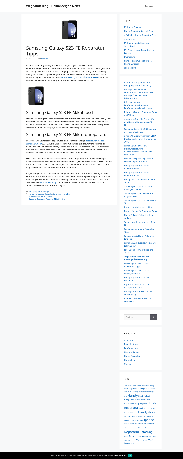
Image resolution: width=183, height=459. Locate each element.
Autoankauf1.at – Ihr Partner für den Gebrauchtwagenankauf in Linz (139, 122)
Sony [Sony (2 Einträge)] (125, 440)
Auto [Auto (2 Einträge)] (139, 386)
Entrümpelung (131, 348)
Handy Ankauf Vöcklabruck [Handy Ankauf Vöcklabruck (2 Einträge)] (142, 400)
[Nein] (180, 455)
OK (130, 455)
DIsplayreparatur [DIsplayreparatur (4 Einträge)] (130, 388)
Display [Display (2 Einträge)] (152, 386)
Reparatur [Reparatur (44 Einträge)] (131, 432)
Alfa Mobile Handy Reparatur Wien (140, 35)
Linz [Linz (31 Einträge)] (138, 427)
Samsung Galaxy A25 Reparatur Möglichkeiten (47, 199)
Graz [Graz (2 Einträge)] (125, 396)
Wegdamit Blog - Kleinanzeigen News (53, 6)
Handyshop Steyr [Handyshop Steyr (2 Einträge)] (140, 416)
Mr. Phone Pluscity (47, 182)
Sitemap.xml (130, 67)
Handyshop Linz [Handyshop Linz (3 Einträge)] (129, 416)
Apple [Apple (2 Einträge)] (136, 386)
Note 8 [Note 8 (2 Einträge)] (144, 428)
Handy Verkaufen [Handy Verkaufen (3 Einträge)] (137, 420)
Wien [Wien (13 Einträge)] (150, 440)
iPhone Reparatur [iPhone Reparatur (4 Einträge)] (130, 423)
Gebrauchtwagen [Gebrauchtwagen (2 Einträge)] (149, 391)
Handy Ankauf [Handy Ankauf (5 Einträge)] (144, 396)
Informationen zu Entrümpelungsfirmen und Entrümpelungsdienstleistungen (139, 105)
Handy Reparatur (35, 191)
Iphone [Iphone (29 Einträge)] (149, 420)
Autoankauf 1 (130, 39)
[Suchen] (153, 317)
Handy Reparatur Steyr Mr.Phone (139, 31)
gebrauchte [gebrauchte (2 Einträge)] (140, 391)
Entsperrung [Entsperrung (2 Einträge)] (128, 391)
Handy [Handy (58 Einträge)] (132, 395)
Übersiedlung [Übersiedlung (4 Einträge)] (129, 443)
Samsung (57, 194)
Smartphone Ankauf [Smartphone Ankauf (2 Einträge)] (150, 437)
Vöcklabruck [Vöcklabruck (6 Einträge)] (141, 440)
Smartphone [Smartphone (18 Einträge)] (136, 436)
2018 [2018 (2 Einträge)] (125, 386)
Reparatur (48, 194)
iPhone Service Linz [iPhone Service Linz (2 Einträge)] (129, 428)
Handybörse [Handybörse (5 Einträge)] (129, 403)
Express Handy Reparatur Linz (40, 196)
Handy (31, 194)
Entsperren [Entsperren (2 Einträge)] (152, 389)
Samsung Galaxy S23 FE (79, 77)
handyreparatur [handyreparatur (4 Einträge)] (145, 408)
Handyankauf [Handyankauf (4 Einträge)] (129, 399)
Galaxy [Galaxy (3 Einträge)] (134, 392)
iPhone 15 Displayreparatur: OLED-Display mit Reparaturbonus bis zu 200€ (140, 138)
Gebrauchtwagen (132, 352)
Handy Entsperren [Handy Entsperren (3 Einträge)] (141, 404)
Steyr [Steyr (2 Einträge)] (129, 440)
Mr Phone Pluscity (132, 27)
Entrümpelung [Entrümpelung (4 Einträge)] (143, 388)
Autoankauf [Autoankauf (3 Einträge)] (145, 386)
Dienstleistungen (132, 344)
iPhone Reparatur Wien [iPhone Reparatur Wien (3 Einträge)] (146, 424)
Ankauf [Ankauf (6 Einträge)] (131, 385)
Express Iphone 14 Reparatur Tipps (140, 211)
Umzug (127, 364)
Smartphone (66, 194)
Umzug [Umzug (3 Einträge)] (133, 440)
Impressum (150, 6)
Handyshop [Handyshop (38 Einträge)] (146, 412)
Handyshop (47, 191)
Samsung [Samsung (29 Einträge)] (146, 432)
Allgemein (129, 340)
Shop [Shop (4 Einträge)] (126, 436)
